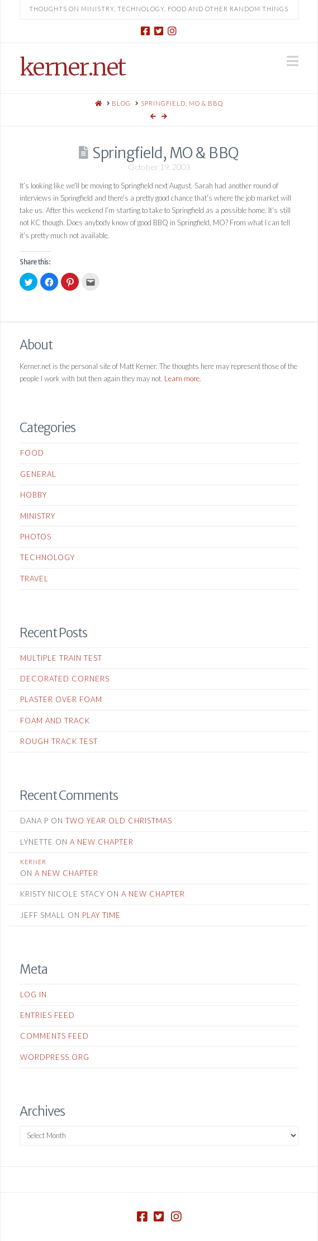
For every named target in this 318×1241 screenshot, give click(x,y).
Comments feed (54, 1035)
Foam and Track (55, 720)
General (38, 474)
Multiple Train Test (61, 657)
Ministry (37, 515)
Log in (33, 994)
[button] (292, 61)
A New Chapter (102, 841)
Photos (35, 536)
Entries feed (47, 1015)
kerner (33, 861)
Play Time (101, 915)
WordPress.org (54, 1057)
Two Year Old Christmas (118, 820)
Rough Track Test (59, 741)
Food (32, 452)
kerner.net (72, 67)
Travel (34, 578)
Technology (47, 557)
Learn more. (182, 378)
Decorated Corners (65, 678)
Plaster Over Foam (61, 699)
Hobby (33, 494)
